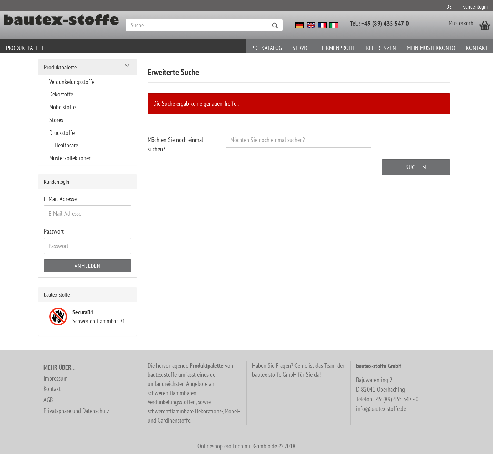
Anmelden (88, 265)
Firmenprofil (338, 48)
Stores (56, 120)
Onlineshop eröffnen (220, 446)
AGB (48, 400)
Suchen (415, 167)
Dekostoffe (61, 94)
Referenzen (381, 48)
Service (302, 48)
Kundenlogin (475, 6)
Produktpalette (26, 48)
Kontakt (477, 48)
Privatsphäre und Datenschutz (76, 411)
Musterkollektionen (70, 158)
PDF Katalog (266, 48)
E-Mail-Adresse (60, 199)
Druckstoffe (62, 133)
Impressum (55, 378)
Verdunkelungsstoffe (71, 82)
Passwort (54, 231)
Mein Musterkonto (431, 48)
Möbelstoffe (62, 107)
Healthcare (66, 145)
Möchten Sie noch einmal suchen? (175, 144)
